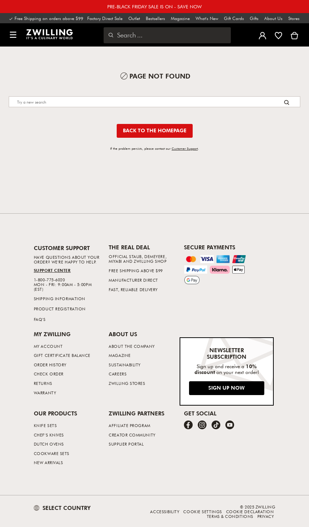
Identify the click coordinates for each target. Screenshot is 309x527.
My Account (48, 346)
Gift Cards (234, 18)
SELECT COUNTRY (62, 507)
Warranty (45, 392)
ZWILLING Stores (127, 383)
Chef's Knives (49, 435)
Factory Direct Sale (105, 18)
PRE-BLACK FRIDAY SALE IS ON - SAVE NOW (154, 6)
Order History (50, 364)
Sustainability (125, 364)
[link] (49, 34)
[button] (13, 35)
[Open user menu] (262, 35)
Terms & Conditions (230, 516)
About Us (273, 18)
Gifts (254, 18)
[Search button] (286, 102)
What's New (207, 18)
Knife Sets (45, 425)
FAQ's (40, 319)
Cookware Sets (51, 453)
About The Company (131, 346)
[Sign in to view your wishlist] (278, 35)
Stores (294, 18)
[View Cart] (294, 35)
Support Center (52, 270)
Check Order (49, 374)
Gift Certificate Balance (62, 355)
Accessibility (164, 511)
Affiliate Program (129, 425)
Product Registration (60, 308)
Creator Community (132, 435)
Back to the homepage (154, 130)
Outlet (134, 18)
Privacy (265, 516)
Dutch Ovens (49, 444)
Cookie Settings (202, 511)
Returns (43, 383)
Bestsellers (155, 18)
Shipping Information (59, 298)
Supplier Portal (126, 444)
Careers (118, 374)
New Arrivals (48, 462)
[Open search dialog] (167, 35)
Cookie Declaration (250, 511)
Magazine (180, 18)
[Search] (154, 101)
